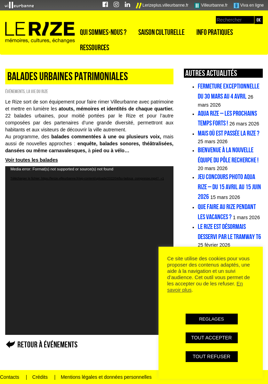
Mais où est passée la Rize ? (228, 133)
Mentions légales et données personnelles (106, 377)
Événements (15, 91)
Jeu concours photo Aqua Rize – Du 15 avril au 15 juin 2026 (229, 186)
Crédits (40, 377)
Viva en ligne (249, 5)
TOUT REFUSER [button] (211, 356)
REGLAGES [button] (211, 319)
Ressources (94, 47)
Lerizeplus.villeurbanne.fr (162, 5)
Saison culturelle (161, 32)
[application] (89, 250)
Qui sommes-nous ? (103, 32)
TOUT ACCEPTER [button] (211, 337)
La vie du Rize (37, 91)
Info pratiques (214, 32)
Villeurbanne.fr (211, 5)
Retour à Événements (47, 344)
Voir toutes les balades (31, 160)
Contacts (9, 377)
